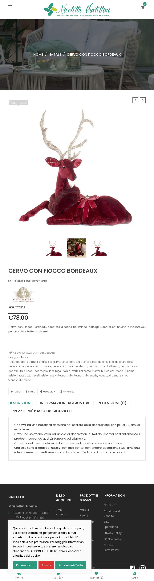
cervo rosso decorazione (98, 361)
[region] (49, 546)
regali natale (40, 375)
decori (83, 366)
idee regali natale (59, 370)
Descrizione (20, 403)
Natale (55, 54)
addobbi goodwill (27, 361)
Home (38, 54)
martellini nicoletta (103, 370)
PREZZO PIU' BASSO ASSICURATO (41, 411)
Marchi (84, 510)
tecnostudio (65, 375)
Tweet (15, 391)
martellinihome (125, 370)
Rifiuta (46, 565)
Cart (58, 575)
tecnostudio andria (85, 375)
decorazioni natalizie (65, 366)
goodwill (93, 366)
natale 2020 (24, 375)
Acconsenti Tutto (71, 565)
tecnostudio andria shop (113, 375)
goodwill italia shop (20, 370)
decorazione (16, 366)
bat (50, 361)
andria (43, 361)
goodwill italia (129, 366)
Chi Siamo (110, 505)
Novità (84, 516)
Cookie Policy (112, 539)
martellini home (81, 370)
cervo (56, 361)
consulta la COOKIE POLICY (59, 556)
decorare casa (124, 361)
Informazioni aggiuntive (65, 403)
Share (30, 391)
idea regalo (41, 370)
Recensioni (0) (112, 403)
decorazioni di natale (38, 366)
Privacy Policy (113, 533)
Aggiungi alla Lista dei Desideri (23, 353)
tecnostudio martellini (21, 380)
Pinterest (67, 391)
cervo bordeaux (71, 361)
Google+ (47, 391)
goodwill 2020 (110, 366)
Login (135, 575)
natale (12, 375)
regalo (53, 375)
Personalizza (25, 565)
